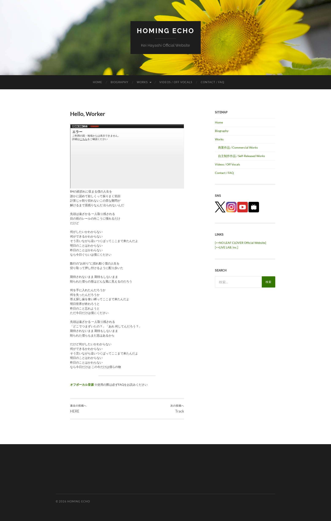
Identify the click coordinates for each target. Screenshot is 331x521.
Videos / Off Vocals (175, 82)
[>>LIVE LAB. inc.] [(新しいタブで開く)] (226, 247)
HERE (78, 408)
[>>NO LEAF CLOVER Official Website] (240, 242)
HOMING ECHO (165, 31)
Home (97, 82)
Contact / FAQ (212, 82)
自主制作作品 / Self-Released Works (241, 156)
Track (177, 408)
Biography (119, 82)
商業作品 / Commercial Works (238, 147)
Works (142, 82)
